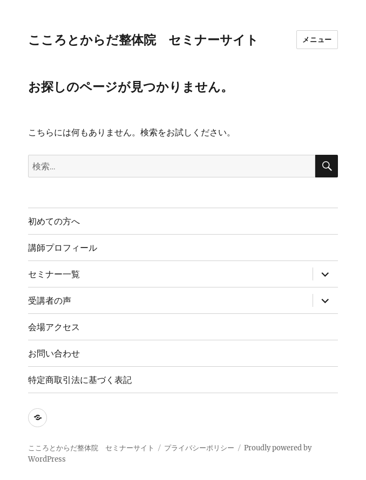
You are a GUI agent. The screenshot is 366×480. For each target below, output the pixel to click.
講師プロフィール (62, 248)
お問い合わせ (54, 353)
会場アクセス (54, 327)
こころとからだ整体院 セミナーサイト (143, 39)
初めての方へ (54, 221)
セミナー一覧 (54, 274)
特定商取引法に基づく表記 (80, 380)
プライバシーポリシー (199, 447)
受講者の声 (49, 301)
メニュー (316, 39)
